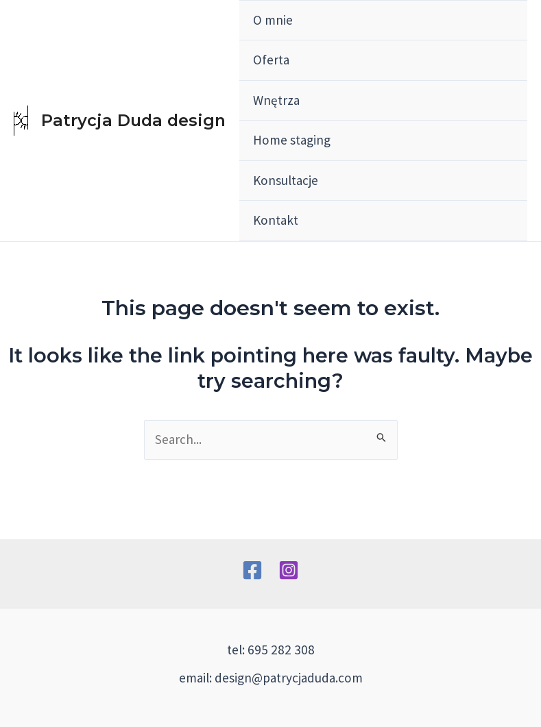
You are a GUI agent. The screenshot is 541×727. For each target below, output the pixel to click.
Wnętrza (276, 100)
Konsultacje (285, 180)
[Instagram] (289, 570)
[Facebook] (252, 570)
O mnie (273, 20)
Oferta (271, 59)
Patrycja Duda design (133, 120)
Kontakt (275, 220)
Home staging (291, 140)
